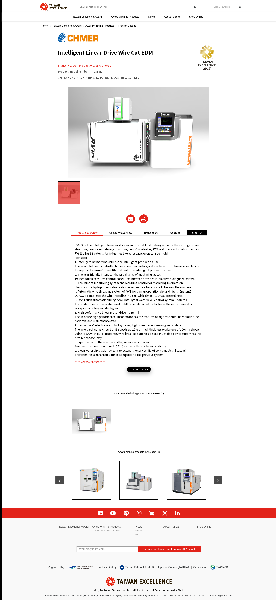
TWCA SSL (219, 567)
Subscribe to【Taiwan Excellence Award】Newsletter (170, 549)
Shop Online (196, 16)
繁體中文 (197, 232)
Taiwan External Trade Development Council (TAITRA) (154, 567)
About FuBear (172, 16)
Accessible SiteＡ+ (176, 590)
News (151, 16)
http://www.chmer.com (90, 362)
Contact (175, 232)
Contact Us (147, 590)
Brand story (151, 232)
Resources (160, 590)
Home (45, 25)
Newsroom (138, 531)
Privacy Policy (133, 590)
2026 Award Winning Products (106, 531)
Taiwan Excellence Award (87, 16)
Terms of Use (118, 590)
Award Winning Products (125, 16)
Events (138, 535)
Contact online (139, 369)
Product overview (87, 232)
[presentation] (59, 480)
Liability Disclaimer (101, 590)
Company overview (120, 232)
